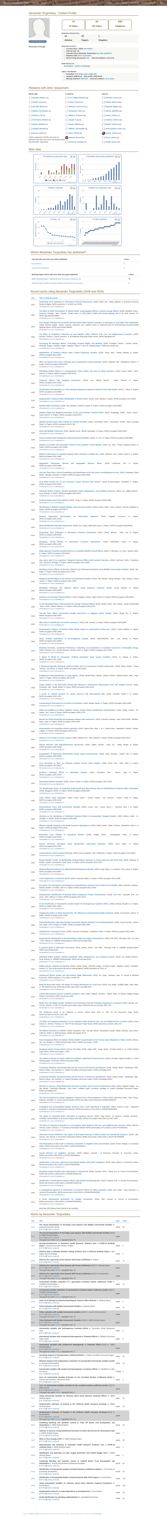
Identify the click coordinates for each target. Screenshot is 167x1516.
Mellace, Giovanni (76, 115)
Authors (35, 3)
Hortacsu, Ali (37, 115)
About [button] (162, 3)
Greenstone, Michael (40, 120)
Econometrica (37, 264)
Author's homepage (82, 66)
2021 (33, 1227)
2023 (33, 1254)
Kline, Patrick (74, 133)
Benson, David (38, 133)
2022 (33, 1379)
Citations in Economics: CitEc (15, 3)
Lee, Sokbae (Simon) (77, 98)
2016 (33, 1471)
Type (119, 1221)
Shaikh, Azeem (38, 102)
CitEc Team (97, 1514)
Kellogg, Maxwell (38, 129)
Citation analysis (52, 1229)
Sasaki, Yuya (74, 120)
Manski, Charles (111, 124)
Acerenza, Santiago (76, 142)
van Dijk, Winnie (38, 106)
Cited (126, 1221)
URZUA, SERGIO (111, 111)
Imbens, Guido (111, 115)
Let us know (109, 79)
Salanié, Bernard (75, 137)
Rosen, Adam (110, 137)
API (117, 3)
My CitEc (109, 3)
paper (63, 306)
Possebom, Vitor (75, 111)
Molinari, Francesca (76, 106)
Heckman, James (112, 98)
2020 (33, 1268)
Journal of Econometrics (40, 268)
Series (44, 3)
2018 (33, 1485)
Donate (124, 3)
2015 (33, 1478)
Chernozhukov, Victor (113, 129)
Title (42, 1221)
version (58, 1240)
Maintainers (135, 3)
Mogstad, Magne (38, 98)
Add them (84, 79)
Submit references (149, 3)
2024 (33, 1246)
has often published (104, 53)
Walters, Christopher (40, 111)
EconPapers (68, 66)
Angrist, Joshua (111, 133)
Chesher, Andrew (112, 120)
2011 (33, 1356)
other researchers (84, 56)
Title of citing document (49, 298)
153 (88, 58)
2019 (33, 1236)
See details (88, 49)
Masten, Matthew (38, 124)
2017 (33, 1363)
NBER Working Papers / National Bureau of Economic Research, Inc (56, 279)
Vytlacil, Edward (111, 102)
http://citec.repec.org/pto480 (86, 74)
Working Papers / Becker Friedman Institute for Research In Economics (57, 283)
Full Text (43, 1229)
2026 (33, 1455)
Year (34, 298)
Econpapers (51, 306)
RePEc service (34, 1514)
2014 (33, 1284)
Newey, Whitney (75, 124)
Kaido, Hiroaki (74, 102)
